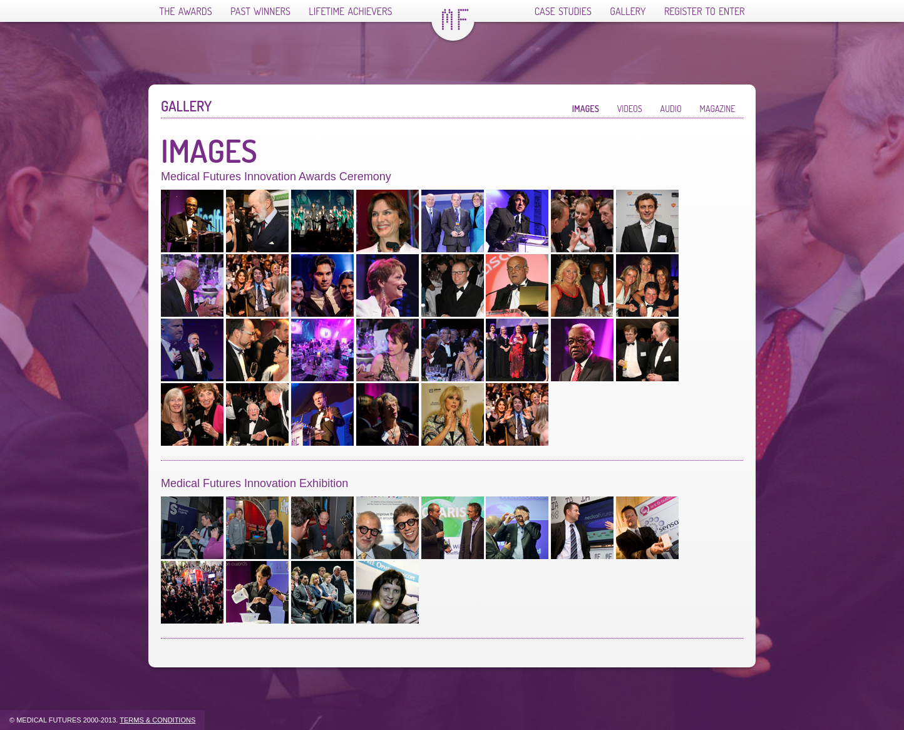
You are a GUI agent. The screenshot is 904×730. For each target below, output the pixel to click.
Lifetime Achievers (350, 11)
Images (585, 108)
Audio (671, 108)
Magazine (718, 108)
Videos (629, 108)
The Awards (186, 11)
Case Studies (563, 11)
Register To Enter (704, 11)
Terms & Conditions (157, 720)
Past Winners (260, 11)
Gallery (627, 11)
